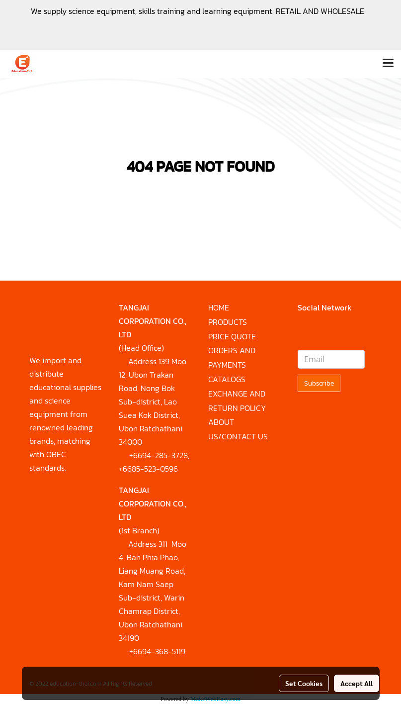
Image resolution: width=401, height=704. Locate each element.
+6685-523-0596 (148, 469)
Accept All (356, 683)
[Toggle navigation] (388, 64)
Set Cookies (303, 683)
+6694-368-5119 (157, 651)
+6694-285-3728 (158, 455)
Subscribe (319, 383)
